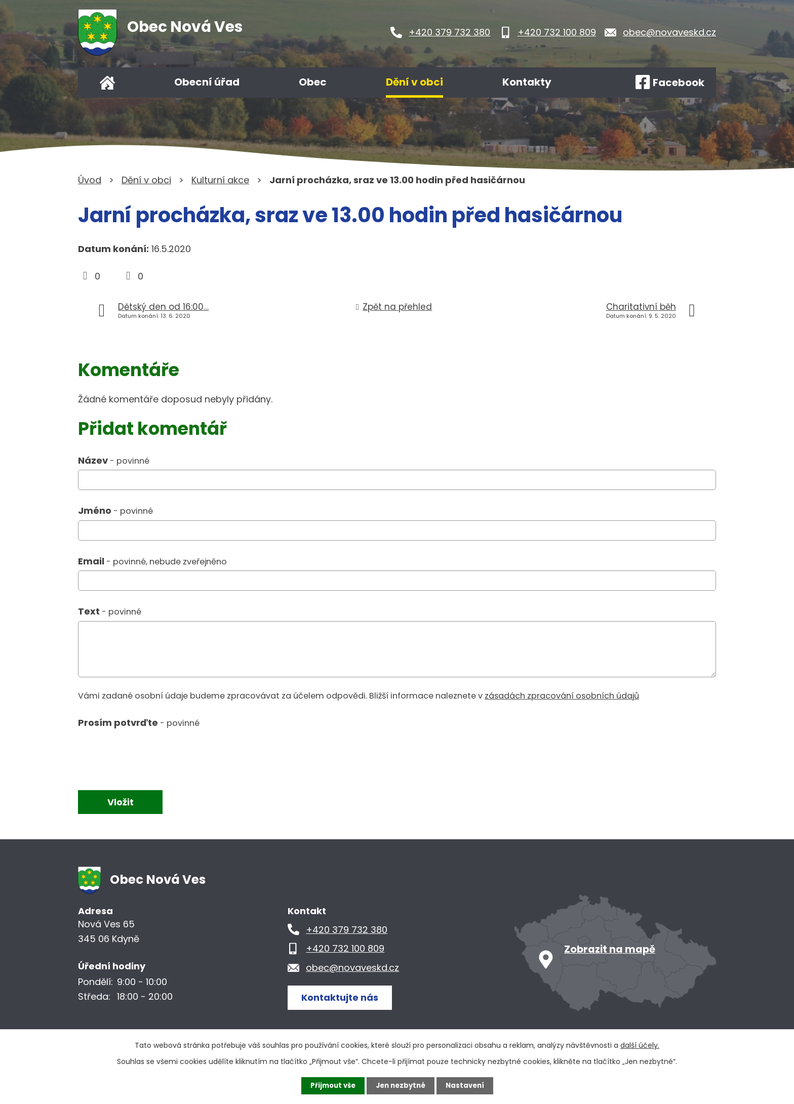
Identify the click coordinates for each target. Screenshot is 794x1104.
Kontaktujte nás (343, 997)
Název (113, 460)
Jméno (115, 510)
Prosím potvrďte (139, 722)
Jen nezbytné (400, 1085)
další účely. (639, 1045)
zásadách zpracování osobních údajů (562, 696)
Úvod (107, 82)
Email (152, 561)
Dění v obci (414, 82)
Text (109, 611)
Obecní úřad (207, 82)
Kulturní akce (220, 180)
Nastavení (468, 1085)
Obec (313, 82)
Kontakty (526, 82)
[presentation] (155, 754)
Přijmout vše (330, 1085)
